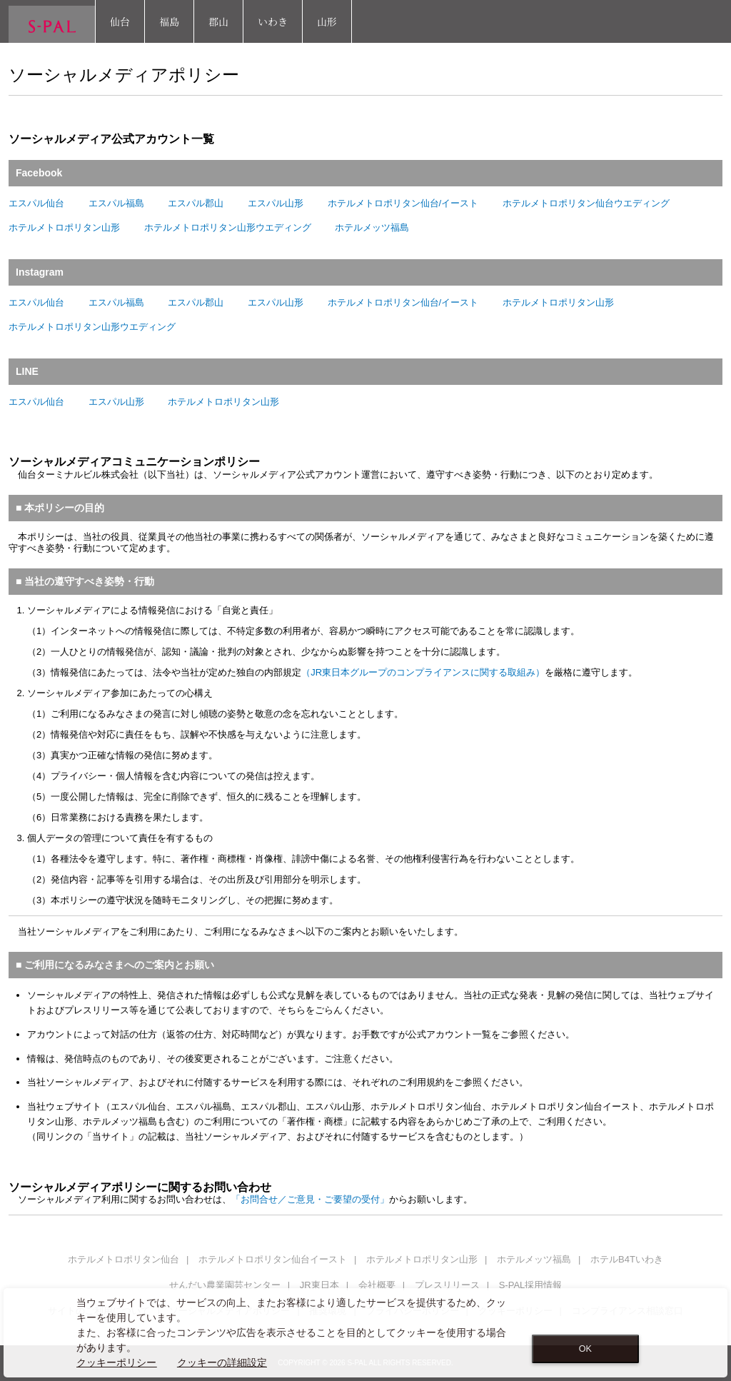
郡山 (218, 21)
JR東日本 (319, 1285)
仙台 (120, 21)
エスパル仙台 (36, 203)
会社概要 (376, 1285)
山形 (327, 21)
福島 (169, 21)
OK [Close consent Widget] (585, 1349)
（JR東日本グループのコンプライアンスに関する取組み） (423, 672)
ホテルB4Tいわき (626, 1259)
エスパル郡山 (195, 203)
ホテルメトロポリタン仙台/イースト (403, 203)
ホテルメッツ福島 (372, 227)
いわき (273, 21)
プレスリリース (447, 1285)
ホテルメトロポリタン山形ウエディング (227, 227)
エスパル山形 (275, 203)
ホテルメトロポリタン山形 (64, 227)
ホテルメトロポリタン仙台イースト (272, 1259)
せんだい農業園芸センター (225, 1285)
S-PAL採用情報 (531, 1285)
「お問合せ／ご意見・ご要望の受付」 (310, 1199)
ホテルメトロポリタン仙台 (123, 1259)
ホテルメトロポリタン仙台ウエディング (586, 203)
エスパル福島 (116, 203)
